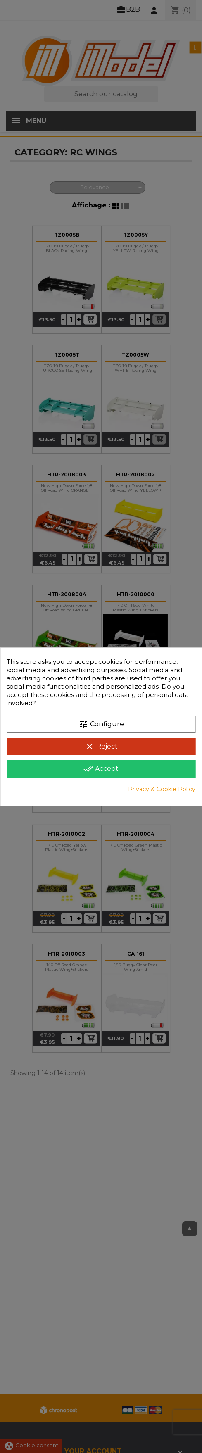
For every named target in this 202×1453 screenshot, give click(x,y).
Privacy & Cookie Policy (161, 789)
